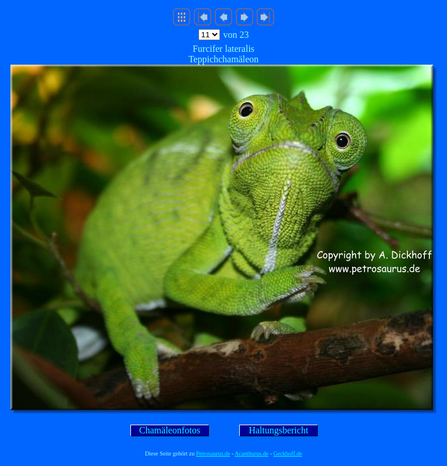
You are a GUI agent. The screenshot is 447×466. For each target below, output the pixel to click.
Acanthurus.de (251, 453)
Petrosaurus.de (213, 453)
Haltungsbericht (278, 430)
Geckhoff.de (288, 453)
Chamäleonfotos (169, 430)
